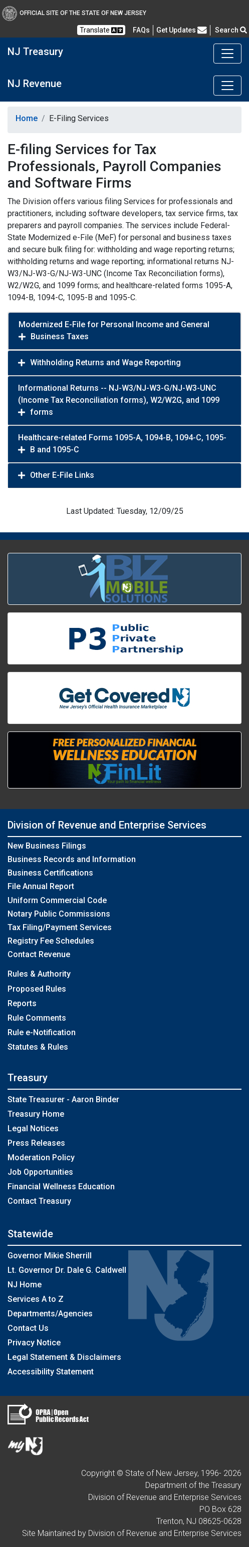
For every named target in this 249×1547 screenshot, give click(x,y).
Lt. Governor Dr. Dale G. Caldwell (67, 1270)
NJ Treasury (35, 52)
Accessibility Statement (51, 1371)
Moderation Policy (41, 1157)
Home (27, 118)
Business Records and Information (72, 859)
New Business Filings (47, 846)
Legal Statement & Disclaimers (64, 1357)
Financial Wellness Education (61, 1186)
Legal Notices (33, 1128)
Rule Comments (37, 1018)
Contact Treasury (39, 1201)
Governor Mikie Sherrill (50, 1255)
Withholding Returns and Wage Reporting (105, 362)
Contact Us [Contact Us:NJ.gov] (28, 1328)
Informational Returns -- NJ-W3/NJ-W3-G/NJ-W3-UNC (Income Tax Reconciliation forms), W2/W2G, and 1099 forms (118, 400)
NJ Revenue (35, 84)
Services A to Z (36, 1299)
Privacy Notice (34, 1342)
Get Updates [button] (181, 30)
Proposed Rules (37, 989)
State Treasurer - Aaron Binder (63, 1099)
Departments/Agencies (50, 1313)
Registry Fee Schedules (51, 941)
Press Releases (36, 1143)
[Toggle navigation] (227, 54)
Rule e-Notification (42, 1032)
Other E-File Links (62, 475)
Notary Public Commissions (59, 914)
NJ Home (25, 1284)
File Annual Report (41, 886)
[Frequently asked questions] (141, 30)
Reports (22, 1003)
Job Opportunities (40, 1172)
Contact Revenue (39, 954)
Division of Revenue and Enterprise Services (107, 825)
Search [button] (231, 30)
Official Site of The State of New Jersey (74, 13)
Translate (101, 30)
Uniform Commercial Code (57, 900)
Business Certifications (50, 873)
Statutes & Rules (38, 1047)
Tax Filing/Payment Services (60, 927)
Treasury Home (36, 1114)
